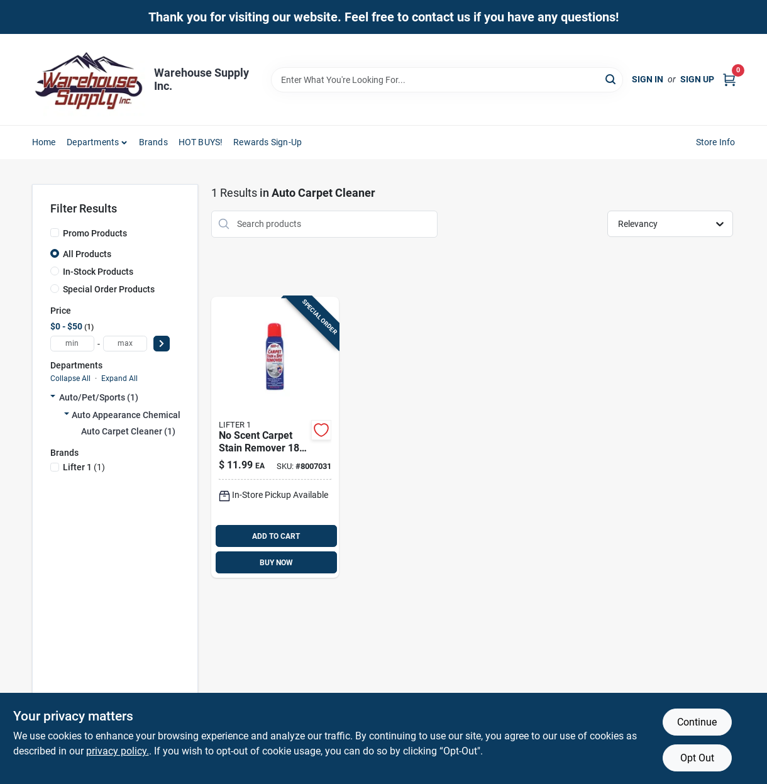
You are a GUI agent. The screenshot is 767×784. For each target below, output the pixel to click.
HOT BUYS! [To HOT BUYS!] (201, 142)
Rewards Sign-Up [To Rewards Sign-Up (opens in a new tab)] (267, 142)
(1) (84, 467)
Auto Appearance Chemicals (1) (135, 415)
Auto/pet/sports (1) (98, 397)
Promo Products (95, 233)
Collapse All (70, 378)
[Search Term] (447, 79)
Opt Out (697, 758)
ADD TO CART (276, 536)
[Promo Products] (54, 232)
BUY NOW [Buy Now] (276, 562)
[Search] (611, 79)
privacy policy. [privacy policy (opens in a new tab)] (117, 751)
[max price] (125, 343)
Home (44, 142)
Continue (697, 722)
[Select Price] (161, 343)
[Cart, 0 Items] (729, 79)
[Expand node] (52, 397)
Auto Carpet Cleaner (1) (128, 431)
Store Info (716, 142)
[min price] (72, 343)
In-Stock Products (98, 271)
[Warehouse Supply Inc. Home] (88, 79)
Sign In (647, 79)
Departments (93, 142)
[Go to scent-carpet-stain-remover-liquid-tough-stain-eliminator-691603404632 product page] (275, 437)
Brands (153, 142)
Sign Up (697, 79)
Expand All (119, 378)
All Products (87, 254)
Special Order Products (109, 289)
